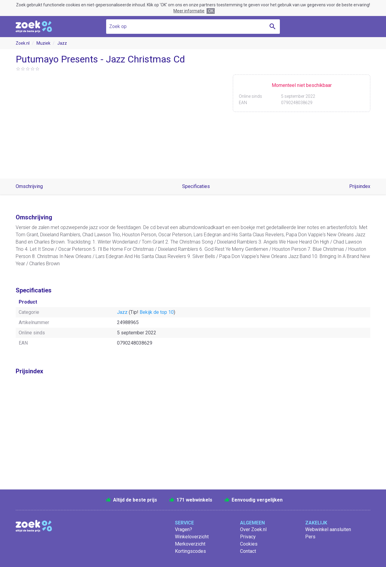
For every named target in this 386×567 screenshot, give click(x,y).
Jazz (62, 43)
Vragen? (183, 529)
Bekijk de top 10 (157, 312)
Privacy (248, 537)
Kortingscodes (190, 551)
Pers (310, 537)
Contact (248, 551)
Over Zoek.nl (253, 529)
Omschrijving (29, 186)
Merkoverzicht (190, 544)
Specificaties (196, 186)
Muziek (43, 43)
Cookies (249, 544)
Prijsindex (359, 186)
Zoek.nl (23, 43)
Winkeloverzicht (192, 537)
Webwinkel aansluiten (328, 529)
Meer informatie (188, 10)
